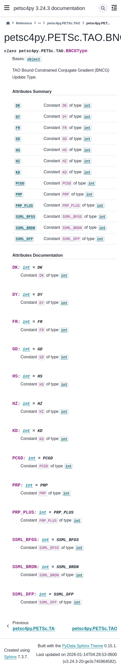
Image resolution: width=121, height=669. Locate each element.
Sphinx (10, 657)
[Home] (8, 23)
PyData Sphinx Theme (82, 646)
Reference (24, 23)
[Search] (103, 8)
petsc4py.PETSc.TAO (63, 23)
